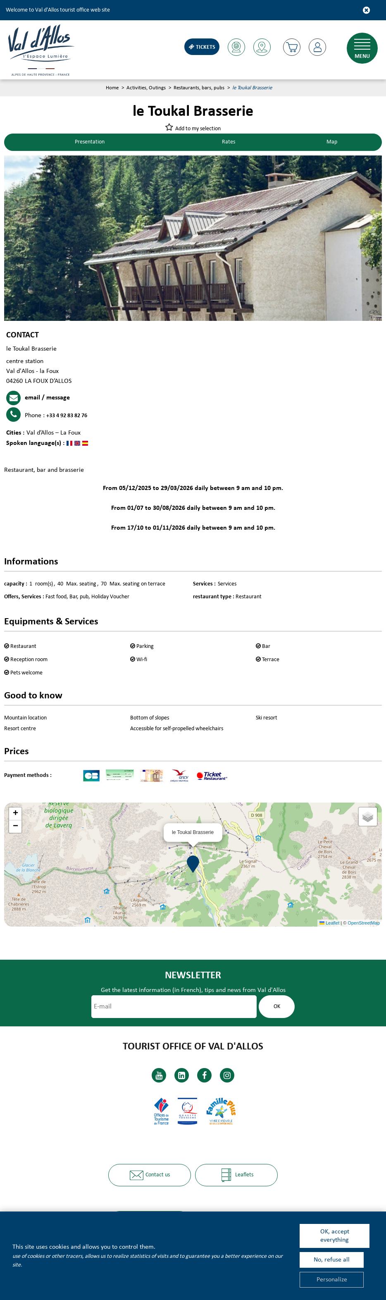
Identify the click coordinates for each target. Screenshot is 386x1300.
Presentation (90, 142)
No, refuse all (332, 1260)
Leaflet (329, 923)
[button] (291, 47)
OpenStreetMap (364, 923)
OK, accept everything (334, 1235)
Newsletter (193, 975)
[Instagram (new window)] (227, 1075)
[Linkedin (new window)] (181, 1075)
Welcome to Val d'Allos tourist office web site (58, 10)
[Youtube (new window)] (159, 1075)
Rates (229, 142)
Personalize (332, 1279)
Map (332, 142)
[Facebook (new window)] (204, 1075)
